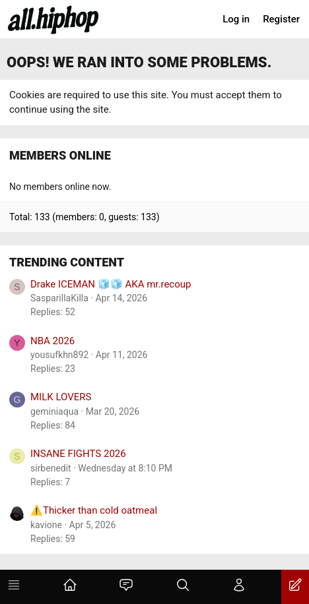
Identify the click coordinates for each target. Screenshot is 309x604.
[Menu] (14, 587)
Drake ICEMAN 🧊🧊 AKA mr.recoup (110, 284)
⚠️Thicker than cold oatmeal (93, 510)
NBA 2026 (52, 341)
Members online (60, 155)
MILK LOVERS (60, 397)
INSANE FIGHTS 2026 (78, 454)
